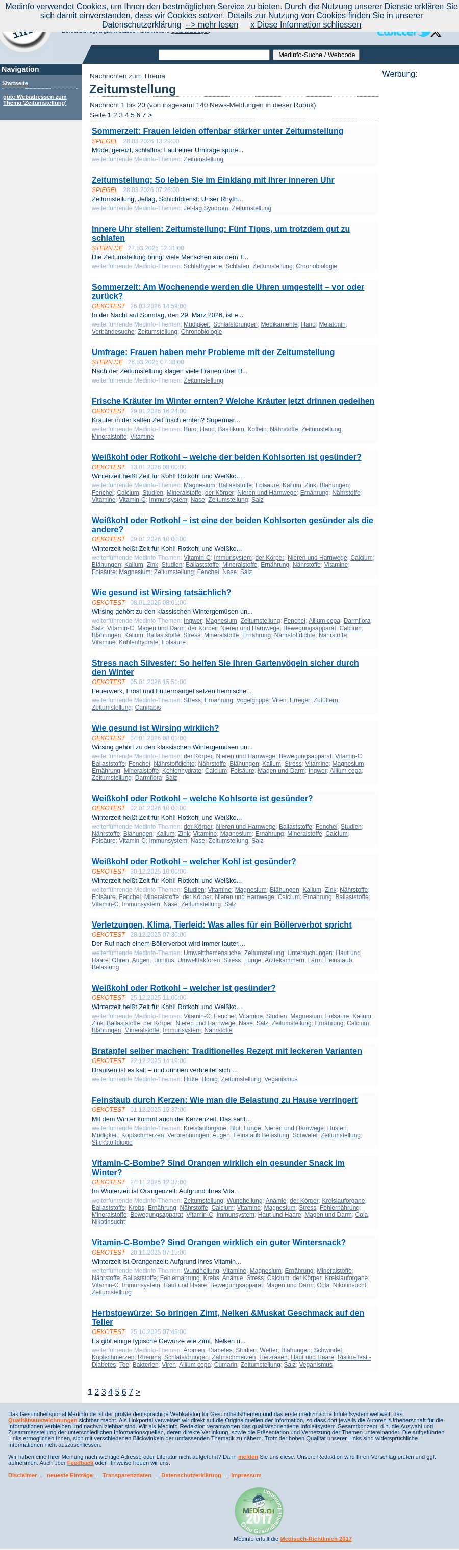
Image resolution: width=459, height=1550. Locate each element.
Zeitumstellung (203, 159)
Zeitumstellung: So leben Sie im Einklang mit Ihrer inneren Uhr (213, 180)
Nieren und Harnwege (267, 492)
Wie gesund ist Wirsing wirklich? (155, 728)
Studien (152, 492)
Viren (279, 700)
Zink (310, 485)
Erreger (300, 700)
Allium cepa (324, 620)
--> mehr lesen (212, 24)
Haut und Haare (279, 1214)
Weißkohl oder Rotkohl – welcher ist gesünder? (184, 988)
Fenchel (103, 492)
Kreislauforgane (205, 1128)
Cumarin (225, 1364)
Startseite (15, 83)
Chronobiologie (316, 266)
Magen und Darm (161, 628)
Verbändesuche (113, 331)
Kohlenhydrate (138, 642)
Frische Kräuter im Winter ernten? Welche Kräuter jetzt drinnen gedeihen (233, 401)
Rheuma (149, 1357)
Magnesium (199, 485)
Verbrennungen (188, 1135)
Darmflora (357, 620)
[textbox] (214, 54)
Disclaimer (22, 1475)
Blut (235, 1128)
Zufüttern (326, 700)
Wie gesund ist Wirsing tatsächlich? (162, 592)
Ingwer (193, 620)
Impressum (246, 1475)
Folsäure (267, 485)
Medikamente (279, 324)
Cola (361, 1214)
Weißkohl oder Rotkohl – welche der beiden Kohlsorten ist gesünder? (227, 457)
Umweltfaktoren (198, 960)
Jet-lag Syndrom (206, 208)
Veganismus (280, 1079)
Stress (191, 635)
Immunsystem (168, 499)
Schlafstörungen (235, 324)
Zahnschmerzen (234, 1357)
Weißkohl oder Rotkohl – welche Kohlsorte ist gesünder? (202, 798)
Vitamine (142, 436)
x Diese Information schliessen (305, 24)
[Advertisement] (417, 111)
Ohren (120, 960)
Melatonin (332, 324)
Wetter (269, 1350)
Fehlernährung (340, 1207)
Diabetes (220, 1350)
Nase (198, 499)
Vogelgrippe (253, 700)
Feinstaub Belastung (261, 1135)
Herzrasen (273, 1357)
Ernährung (314, 492)
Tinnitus (163, 960)
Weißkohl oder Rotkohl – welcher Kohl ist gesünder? (194, 861)
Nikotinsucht (108, 1222)
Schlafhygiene (203, 266)
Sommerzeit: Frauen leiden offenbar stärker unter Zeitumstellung (217, 131)
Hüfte (191, 1079)
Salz (257, 499)
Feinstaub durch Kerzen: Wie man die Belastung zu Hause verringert (225, 1100)
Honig (209, 1079)
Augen (141, 960)
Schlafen (237, 266)
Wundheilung (245, 1200)
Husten (337, 1128)
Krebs (136, 1207)
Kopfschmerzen (142, 1135)
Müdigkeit (197, 324)
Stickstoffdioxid (112, 1142)
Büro (190, 429)
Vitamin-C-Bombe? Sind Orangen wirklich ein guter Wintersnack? (219, 1242)
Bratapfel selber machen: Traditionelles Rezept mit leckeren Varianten (227, 1051)
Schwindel (328, 1350)
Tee (124, 1364)
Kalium (292, 485)
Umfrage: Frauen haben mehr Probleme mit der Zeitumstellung (213, 352)
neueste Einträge (70, 1475)
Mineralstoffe (109, 436)
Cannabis (148, 707)
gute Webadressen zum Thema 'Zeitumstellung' (35, 100)
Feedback (80, 1463)
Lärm (315, 960)
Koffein (257, 429)
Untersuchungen (310, 953)
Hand (308, 324)
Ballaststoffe (235, 485)
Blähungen (334, 485)
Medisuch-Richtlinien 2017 (316, 1539)
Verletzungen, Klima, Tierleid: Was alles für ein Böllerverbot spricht (221, 924)
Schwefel (305, 1135)
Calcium (128, 492)
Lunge (252, 960)
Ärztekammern (284, 960)
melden (248, 1457)
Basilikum (231, 429)
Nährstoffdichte (295, 635)
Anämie (276, 1200)
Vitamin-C (132, 499)
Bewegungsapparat (309, 628)
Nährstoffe (284, 429)
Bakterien (146, 1364)
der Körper (219, 492)
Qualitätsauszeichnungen (43, 1420)
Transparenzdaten (127, 1475)
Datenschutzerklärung (191, 1475)
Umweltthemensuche (212, 953)
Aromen (194, 1350)
